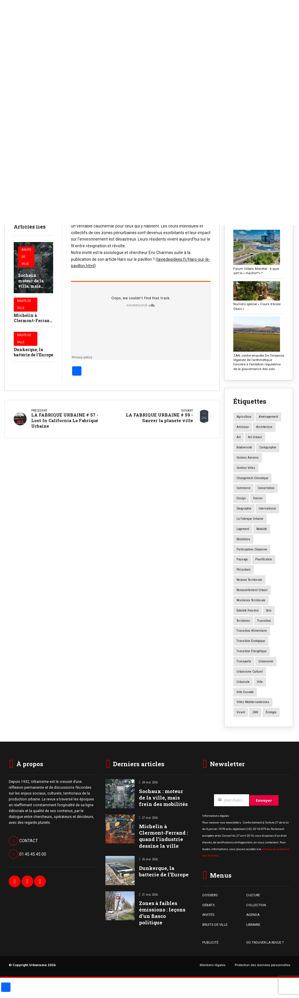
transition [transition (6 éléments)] (264, 621)
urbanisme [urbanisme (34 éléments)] (265, 661)
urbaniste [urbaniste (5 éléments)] (243, 682)
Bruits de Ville (26, 257)
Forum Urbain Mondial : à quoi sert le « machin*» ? (256, 271)
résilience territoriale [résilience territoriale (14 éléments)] (251, 600)
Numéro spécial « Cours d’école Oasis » (257, 306)
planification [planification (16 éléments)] (263, 559)
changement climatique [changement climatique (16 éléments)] (252, 478)
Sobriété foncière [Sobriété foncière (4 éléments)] (248, 610)
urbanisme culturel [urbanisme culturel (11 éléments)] (250, 672)
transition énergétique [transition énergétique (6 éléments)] (252, 651)
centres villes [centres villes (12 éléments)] (246, 468)
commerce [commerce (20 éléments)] (244, 488)
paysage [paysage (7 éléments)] (242, 559)
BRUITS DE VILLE (214, 925)
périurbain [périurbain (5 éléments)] (244, 569)
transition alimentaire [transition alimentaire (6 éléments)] (252, 631)
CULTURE (253, 895)
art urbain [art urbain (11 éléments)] (255, 437)
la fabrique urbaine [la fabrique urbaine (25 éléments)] (250, 519)
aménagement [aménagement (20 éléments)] (268, 417)
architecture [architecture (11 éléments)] (264, 427)
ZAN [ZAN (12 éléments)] (255, 712)
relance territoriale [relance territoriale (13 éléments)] (249, 580)
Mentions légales (212, 965)
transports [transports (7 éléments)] (244, 661)
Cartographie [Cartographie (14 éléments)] (267, 447)
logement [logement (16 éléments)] (243, 529)
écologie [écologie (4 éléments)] (271, 712)
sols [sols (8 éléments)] (269, 610)
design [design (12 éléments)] (241, 498)
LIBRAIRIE (253, 925)
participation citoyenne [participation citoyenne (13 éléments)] (252, 549)
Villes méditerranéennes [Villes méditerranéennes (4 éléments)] (253, 702)
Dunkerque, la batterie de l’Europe (33, 352)
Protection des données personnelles (262, 965)
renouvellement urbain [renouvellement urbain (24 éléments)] (252, 590)
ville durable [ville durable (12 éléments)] (245, 692)
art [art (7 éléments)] (239, 437)
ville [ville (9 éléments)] (260, 682)
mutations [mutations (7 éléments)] (243, 539)
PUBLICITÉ (210, 942)
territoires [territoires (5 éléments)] (243, 621)
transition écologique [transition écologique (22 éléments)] (251, 641)
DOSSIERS (210, 895)
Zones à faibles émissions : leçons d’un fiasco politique (162, 913)
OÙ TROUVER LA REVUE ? (265, 942)
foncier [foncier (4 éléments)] (258, 498)
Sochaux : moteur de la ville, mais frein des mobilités (31, 285)
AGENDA (253, 915)
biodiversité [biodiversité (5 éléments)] (244, 447)
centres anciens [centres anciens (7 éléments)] (248, 458)
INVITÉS (208, 915)
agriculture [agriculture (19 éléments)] (244, 417)
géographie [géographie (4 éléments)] (244, 508)
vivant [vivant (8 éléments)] (241, 712)
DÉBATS (208, 905)
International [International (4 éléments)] (267, 508)
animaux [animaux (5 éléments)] (243, 427)
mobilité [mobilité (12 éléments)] (261, 529)
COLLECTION (256, 905)
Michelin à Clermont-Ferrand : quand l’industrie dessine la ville (163, 836)
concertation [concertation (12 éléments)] (266, 488)
